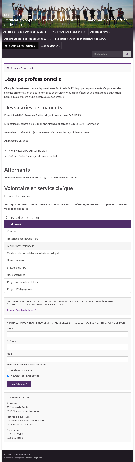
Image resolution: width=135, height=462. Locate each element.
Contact (11, 231)
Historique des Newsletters (22, 238)
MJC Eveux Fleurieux (28, 14)
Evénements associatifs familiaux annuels (27, 38)
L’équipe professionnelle (20, 245)
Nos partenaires (16, 274)
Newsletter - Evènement (23, 375)
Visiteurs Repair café (21, 369)
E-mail (11, 328)
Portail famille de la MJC (22, 310)
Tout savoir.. (27, 68)
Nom (9, 353)
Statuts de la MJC (17, 267)
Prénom (11, 341)
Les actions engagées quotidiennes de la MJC (81, 38)
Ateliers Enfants (100, 31)
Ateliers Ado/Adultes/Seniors (69, 31)
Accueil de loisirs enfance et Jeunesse (25, 31)
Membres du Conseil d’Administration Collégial (33, 253)
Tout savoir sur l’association (20, 45)
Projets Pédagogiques (19, 289)
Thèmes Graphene (33, 457)
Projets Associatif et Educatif (23, 282)
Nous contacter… (50, 45)
